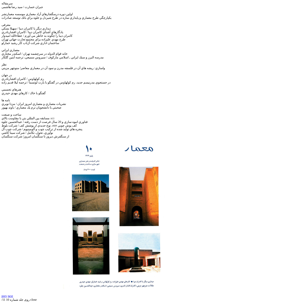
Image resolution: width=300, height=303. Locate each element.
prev (4, 296)
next (10, 296)
